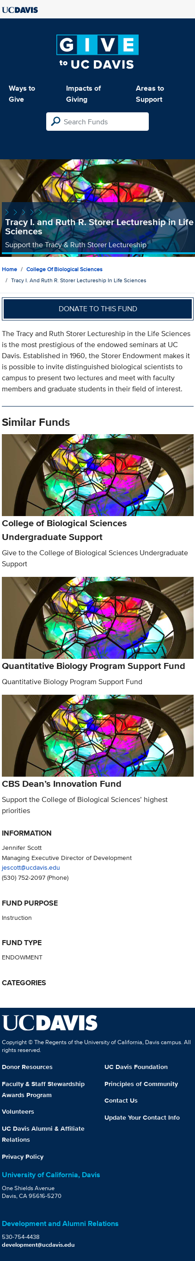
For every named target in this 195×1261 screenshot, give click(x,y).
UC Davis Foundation (136, 1066)
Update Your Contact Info (142, 1117)
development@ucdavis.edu (38, 1244)
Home (9, 269)
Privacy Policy (22, 1156)
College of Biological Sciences (64, 269)
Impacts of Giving (83, 94)
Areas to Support (150, 94)
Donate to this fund (98, 308)
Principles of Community (141, 1083)
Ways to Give (22, 94)
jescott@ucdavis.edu (31, 867)
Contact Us (121, 1100)
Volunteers (18, 1111)
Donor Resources (27, 1066)
